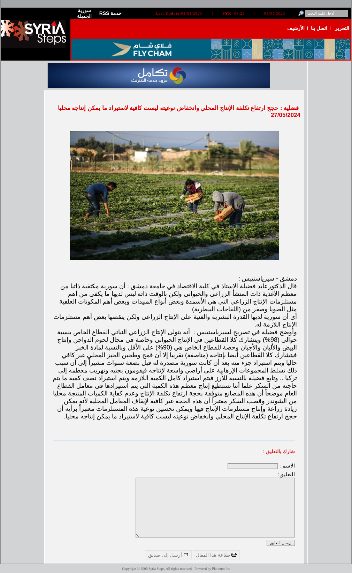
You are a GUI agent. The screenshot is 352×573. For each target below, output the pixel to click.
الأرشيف (296, 28)
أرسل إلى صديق (168, 555)
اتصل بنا (319, 28)
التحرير (342, 28)
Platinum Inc (221, 569)
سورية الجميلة (84, 13)
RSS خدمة (110, 13)
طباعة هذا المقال (216, 555)
